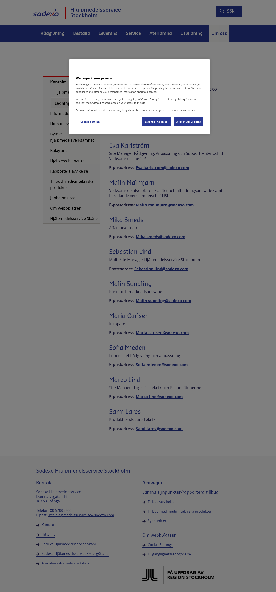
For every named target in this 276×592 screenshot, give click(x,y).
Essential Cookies (156, 121)
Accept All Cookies (188, 121)
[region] (139, 96)
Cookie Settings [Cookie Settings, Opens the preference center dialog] (90, 121)
